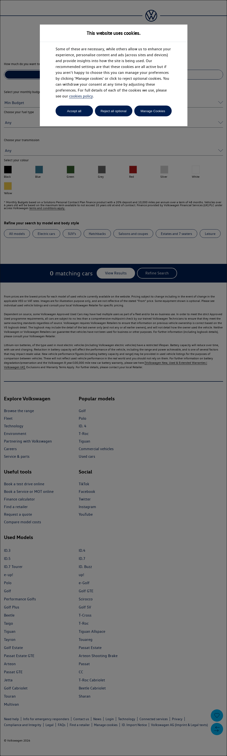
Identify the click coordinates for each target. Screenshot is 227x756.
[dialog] (113, 378)
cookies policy (81, 96)
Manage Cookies (152, 111)
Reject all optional (113, 111)
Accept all (74, 111)
